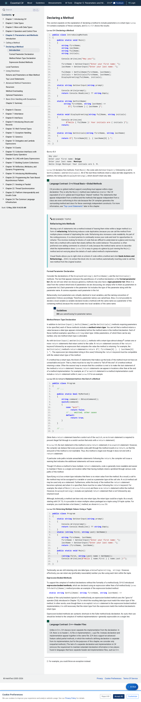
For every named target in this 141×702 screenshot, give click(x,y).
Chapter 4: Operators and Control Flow (21, 31)
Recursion (10, 87)
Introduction (11, 39)
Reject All (105, 696)
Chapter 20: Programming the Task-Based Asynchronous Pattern (23, 179)
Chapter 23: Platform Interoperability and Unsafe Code (22, 193)
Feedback (118, 3)
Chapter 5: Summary (14, 103)
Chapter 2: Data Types (15, 23)
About (29, 3)
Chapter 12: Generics (14, 137)
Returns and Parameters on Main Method (23, 75)
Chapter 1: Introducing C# (16, 19)
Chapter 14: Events (13, 148)
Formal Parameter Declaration (21, 54)
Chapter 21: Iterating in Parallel (18, 184)
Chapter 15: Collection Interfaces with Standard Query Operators (21, 153)
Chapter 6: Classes (13, 110)
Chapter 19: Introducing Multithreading (21, 173)
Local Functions (12, 67)
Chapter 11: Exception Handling (18, 133)
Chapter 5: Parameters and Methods (22, 35)
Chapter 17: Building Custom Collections (22, 163)
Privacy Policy (70, 698)
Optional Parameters (14, 95)
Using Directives (13, 71)
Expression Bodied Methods (21, 62)
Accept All (119, 696)
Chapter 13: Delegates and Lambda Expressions (20, 142)
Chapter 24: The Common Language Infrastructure (20, 200)
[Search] (21, 10)
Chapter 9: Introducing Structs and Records (19, 123)
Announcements (55, 3)
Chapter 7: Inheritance (14, 114)
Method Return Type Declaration (22, 58)
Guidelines (40, 3)
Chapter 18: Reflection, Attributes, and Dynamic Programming (21, 168)
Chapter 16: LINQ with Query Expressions (23, 158)
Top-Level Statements (15, 79)
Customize (132, 696)
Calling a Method (13, 43)
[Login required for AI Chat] (132, 687)
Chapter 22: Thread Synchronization (20, 188)
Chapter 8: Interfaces (14, 118)
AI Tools (68, 3)
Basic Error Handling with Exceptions (21, 99)
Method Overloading (14, 91)
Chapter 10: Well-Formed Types (19, 129)
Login (131, 3)
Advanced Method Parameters (18, 83)
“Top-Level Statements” (73, 216)
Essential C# (16, 3)
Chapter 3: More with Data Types (19, 27)
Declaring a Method (14, 47)
